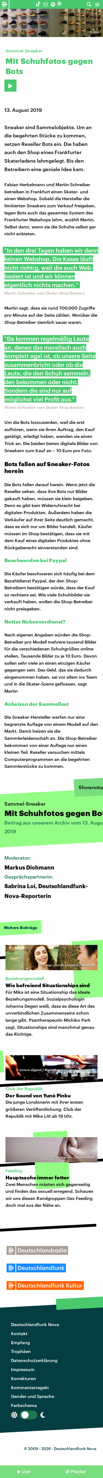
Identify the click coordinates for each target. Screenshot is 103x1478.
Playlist (78, 1471)
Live (26, 1471)
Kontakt (19, 1333)
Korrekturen (23, 1378)
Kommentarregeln (30, 1387)
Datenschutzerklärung (34, 1360)
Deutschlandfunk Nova (35, 1324)
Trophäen (21, 1351)
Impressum (23, 1369)
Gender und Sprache (32, 1396)
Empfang (20, 1342)
